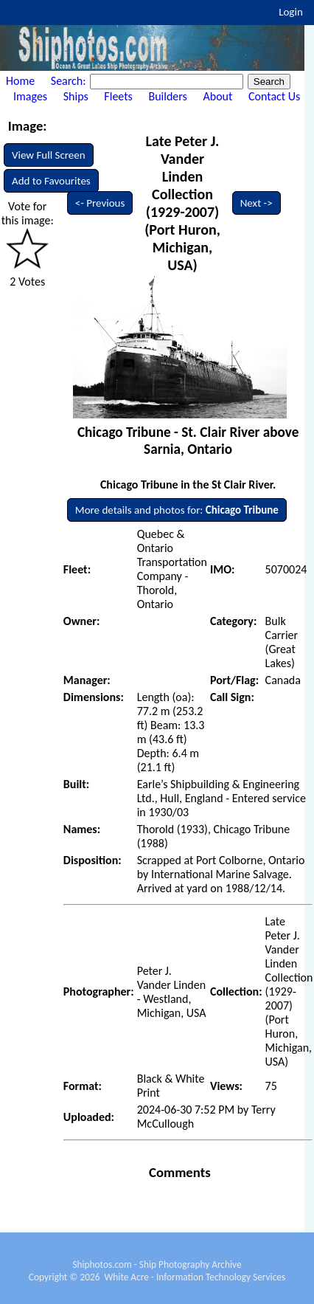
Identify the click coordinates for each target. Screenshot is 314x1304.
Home (20, 81)
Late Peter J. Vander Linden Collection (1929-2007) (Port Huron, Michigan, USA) (182, 203)
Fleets (118, 96)
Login (291, 11)
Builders (167, 96)
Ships (75, 96)
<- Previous (100, 203)
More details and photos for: (177, 510)
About (217, 96)
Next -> (256, 203)
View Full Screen (49, 155)
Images (30, 96)
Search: (69, 81)
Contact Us (274, 96)
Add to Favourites (51, 180)
